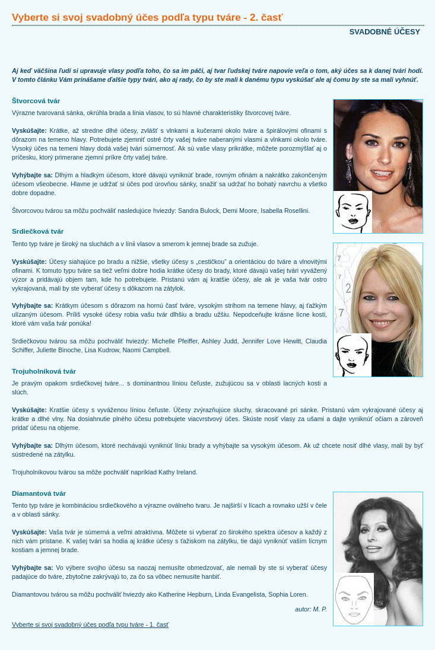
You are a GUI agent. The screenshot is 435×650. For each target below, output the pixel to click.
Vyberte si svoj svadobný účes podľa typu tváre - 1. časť (90, 624)
